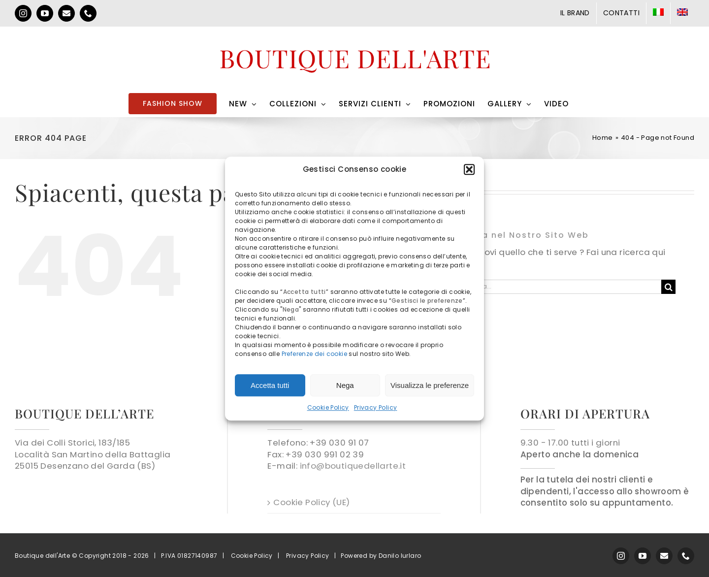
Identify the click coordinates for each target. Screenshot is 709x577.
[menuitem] (658, 13)
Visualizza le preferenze (429, 385)
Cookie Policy (328, 407)
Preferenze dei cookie (314, 354)
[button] (469, 169)
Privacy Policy (375, 407)
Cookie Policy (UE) (311, 502)
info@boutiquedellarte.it (353, 466)
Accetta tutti (270, 385)
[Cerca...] (560, 287)
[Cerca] (668, 287)
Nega (345, 385)
